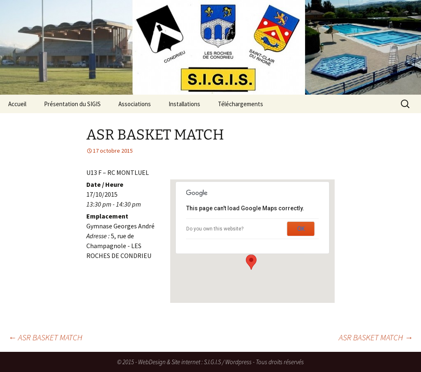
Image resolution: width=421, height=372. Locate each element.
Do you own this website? (214, 229)
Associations (134, 104)
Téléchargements (240, 104)
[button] (251, 262)
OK (301, 229)
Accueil (17, 104)
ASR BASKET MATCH (45, 337)
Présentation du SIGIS (72, 104)
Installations (184, 104)
